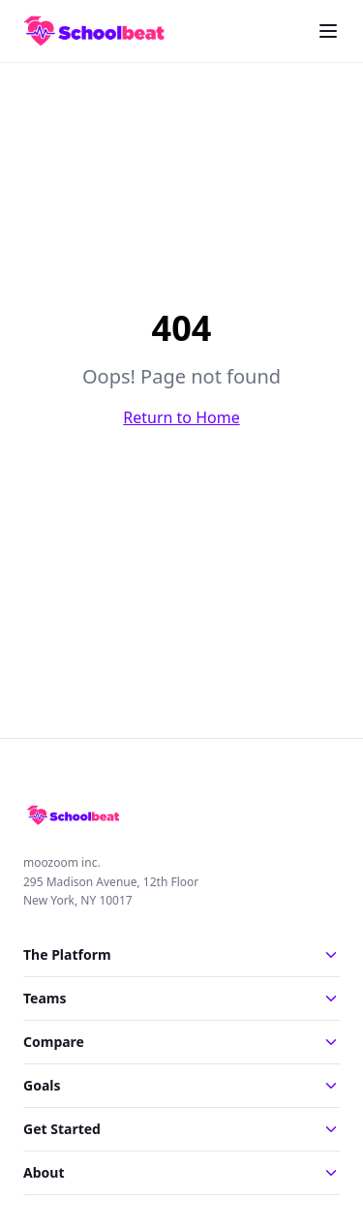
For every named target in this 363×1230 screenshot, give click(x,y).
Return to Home (181, 417)
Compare (181, 1041)
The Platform (181, 954)
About (181, 1172)
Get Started (181, 1129)
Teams (181, 998)
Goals (181, 1085)
